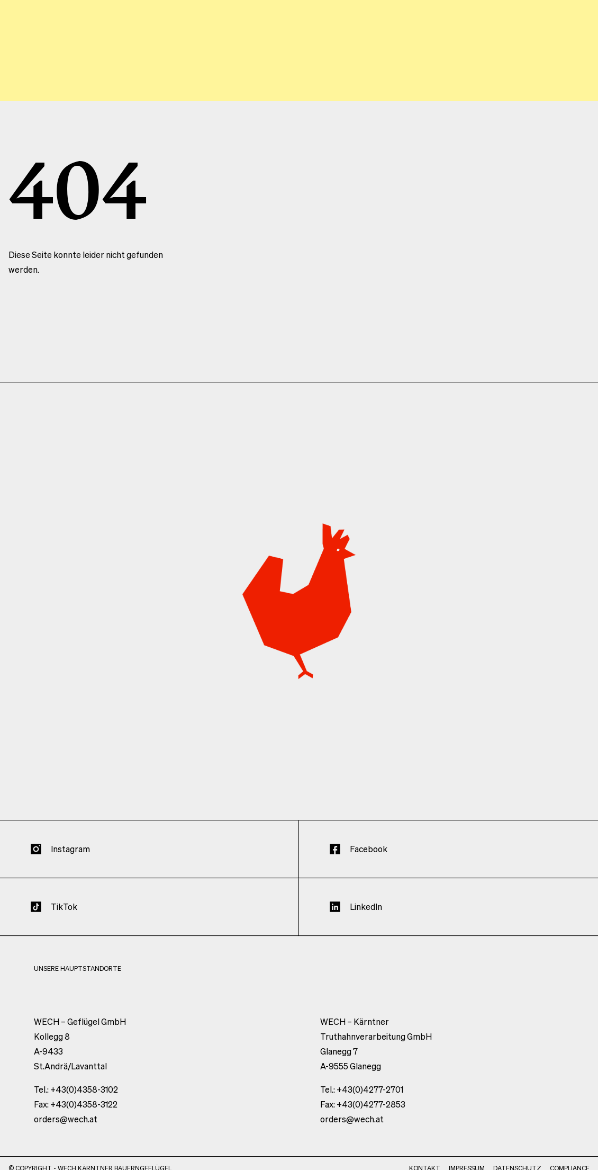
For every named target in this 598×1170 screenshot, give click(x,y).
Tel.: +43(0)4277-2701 (361, 1099)
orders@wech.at (65, 1129)
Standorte (444, 67)
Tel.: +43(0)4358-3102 (76, 1099)
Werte (299, 67)
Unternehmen (368, 67)
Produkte (512, 67)
